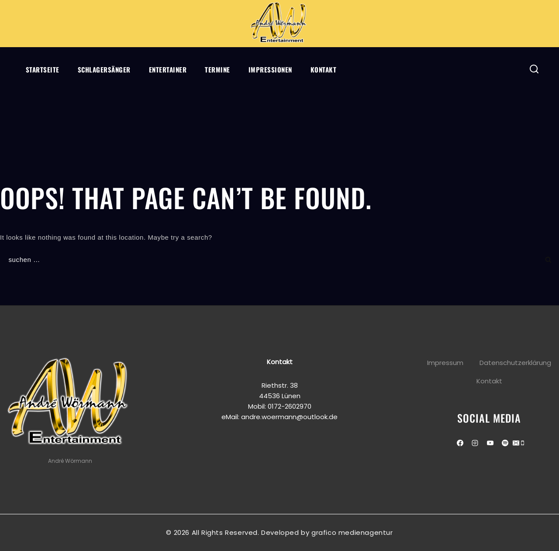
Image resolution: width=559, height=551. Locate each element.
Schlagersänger (104, 69)
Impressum (445, 362)
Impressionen (270, 69)
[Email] (516, 443)
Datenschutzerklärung (515, 362)
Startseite (42, 69)
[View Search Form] (534, 69)
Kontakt (324, 69)
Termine (217, 69)
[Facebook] (459, 442)
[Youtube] (490, 442)
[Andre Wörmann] (279, 23)
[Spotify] (505, 442)
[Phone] (522, 443)
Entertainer (168, 69)
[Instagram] (475, 442)
